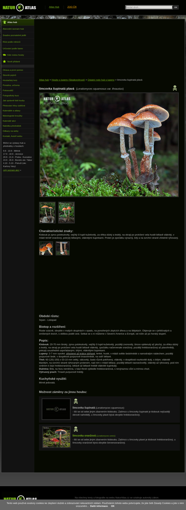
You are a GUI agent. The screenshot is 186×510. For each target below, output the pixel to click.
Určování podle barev (13, 48)
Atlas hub (44, 79)
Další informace (99, 506)
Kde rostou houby (13, 55)
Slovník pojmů (9, 75)
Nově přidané (11, 61)
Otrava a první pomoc (13, 70)
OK (113, 506)
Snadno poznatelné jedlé (14, 35)
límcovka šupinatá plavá (129, 79)
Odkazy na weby (10, 131)
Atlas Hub (54, 7)
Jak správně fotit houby (13, 100)
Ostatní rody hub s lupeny (101, 79)
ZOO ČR (72, 7)
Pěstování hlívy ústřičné (14, 106)
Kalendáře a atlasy (11, 110)
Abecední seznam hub (13, 29)
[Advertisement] (106, 49)
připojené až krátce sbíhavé (80, 353)
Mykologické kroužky (12, 116)
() (94, 436)
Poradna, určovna (11, 85)
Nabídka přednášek (12, 126)
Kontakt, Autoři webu (12, 136)
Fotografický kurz (11, 95)
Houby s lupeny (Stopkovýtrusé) (68, 79)
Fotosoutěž (8, 90)
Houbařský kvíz (10, 80)
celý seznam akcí (11, 170)
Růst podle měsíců (11, 42)
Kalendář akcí (9, 121)
